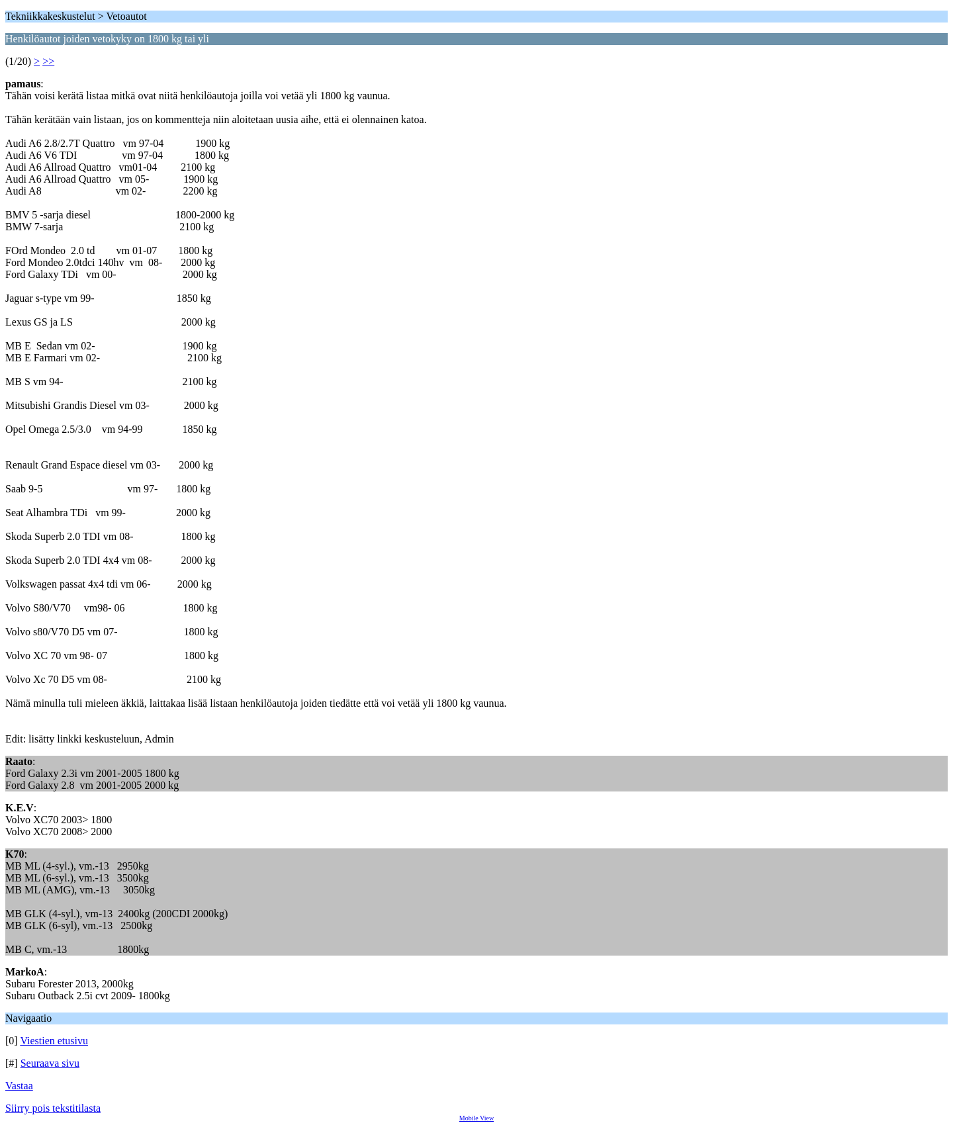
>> (48, 61)
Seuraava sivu (50, 1063)
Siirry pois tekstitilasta (53, 1108)
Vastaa (19, 1085)
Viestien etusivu (54, 1040)
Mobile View (476, 1118)
